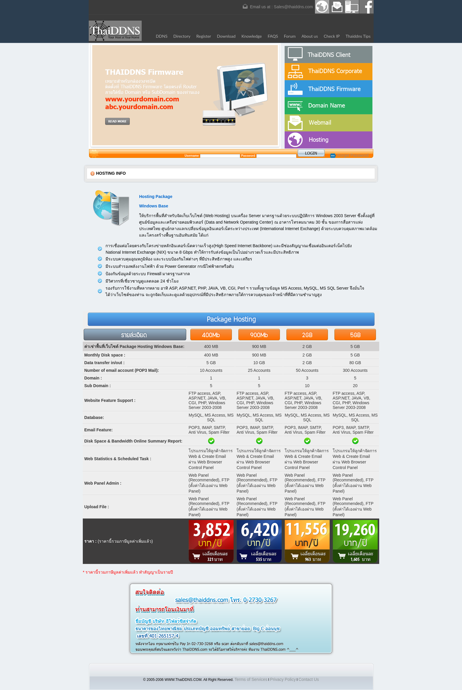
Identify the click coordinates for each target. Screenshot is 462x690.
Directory (181, 36)
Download (226, 36)
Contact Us (308, 679)
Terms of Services (251, 679)
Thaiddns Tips (358, 36)
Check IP (332, 36)
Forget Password (349, 155)
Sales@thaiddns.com (293, 6)
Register (203, 36)
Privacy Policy (283, 679)
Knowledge (251, 36)
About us (309, 36)
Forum (290, 36)
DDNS (162, 36)
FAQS (273, 36)
